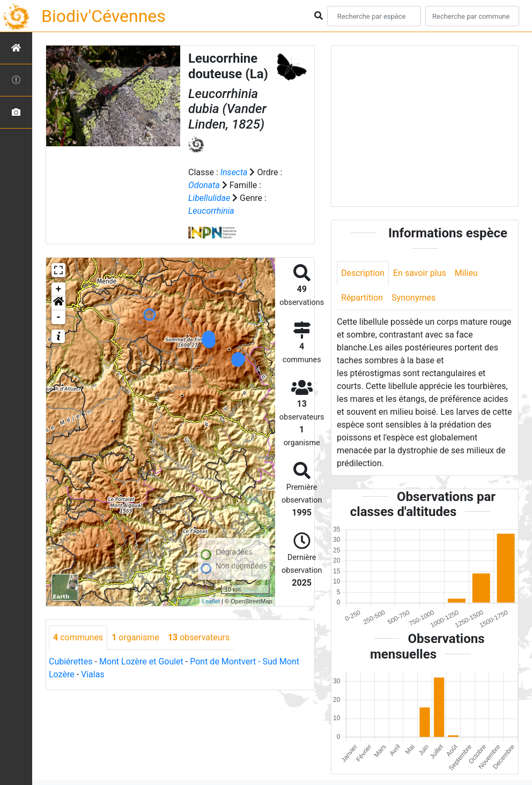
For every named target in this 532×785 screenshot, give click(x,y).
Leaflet (211, 601)
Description (363, 273)
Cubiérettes (71, 661)
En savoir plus (419, 273)
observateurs (199, 637)
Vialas (93, 674)
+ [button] (59, 289)
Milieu (466, 273)
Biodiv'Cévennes (103, 16)
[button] (58, 303)
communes (78, 637)
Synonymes (413, 298)
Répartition (362, 298)
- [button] (59, 317)
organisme (135, 637)
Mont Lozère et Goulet (141, 661)
